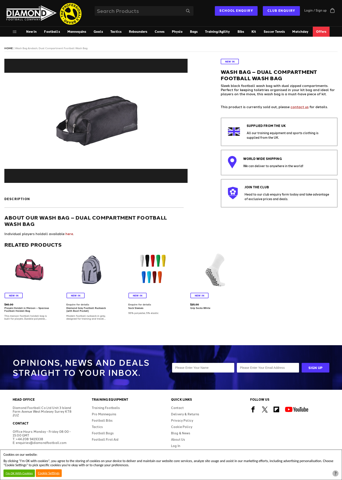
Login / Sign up (315, 10)
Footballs (52, 31)
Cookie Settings (49, 473)
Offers (321, 31)
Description (17, 199)
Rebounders (138, 31)
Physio (177, 31)
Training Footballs (106, 408)
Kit (253, 31)
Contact (177, 408)
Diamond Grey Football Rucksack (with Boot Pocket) (86, 309)
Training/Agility (217, 31)
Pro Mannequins (104, 414)
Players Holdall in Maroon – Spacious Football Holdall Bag (26, 309)
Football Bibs (102, 420)
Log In (175, 446)
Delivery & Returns (185, 414)
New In (31, 31)
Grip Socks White (200, 308)
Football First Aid (105, 439)
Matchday (300, 31)
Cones (159, 31)
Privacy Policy (182, 420)
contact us (300, 107)
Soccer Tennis (274, 31)
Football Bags (103, 433)
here (69, 234)
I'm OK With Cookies (19, 473)
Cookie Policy (181, 427)
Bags (194, 31)
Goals (98, 31)
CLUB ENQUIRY (281, 10)
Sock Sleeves (135, 308)
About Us (178, 439)
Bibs (241, 31)
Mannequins (76, 31)
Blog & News (180, 433)
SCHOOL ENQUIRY (236, 10)
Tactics (115, 31)
